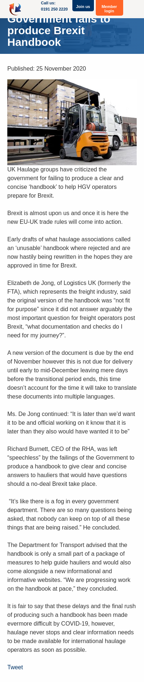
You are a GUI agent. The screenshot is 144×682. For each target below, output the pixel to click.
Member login (109, 8)
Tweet (15, 667)
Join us (83, 6)
